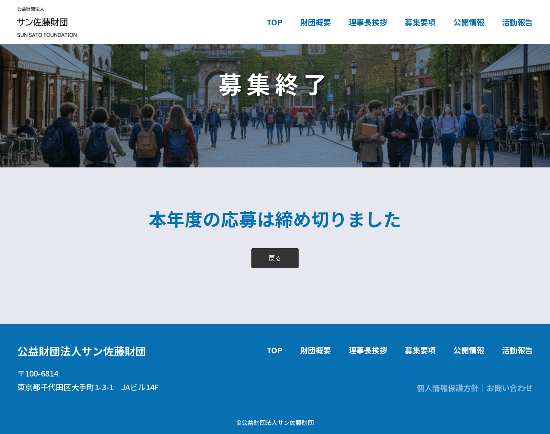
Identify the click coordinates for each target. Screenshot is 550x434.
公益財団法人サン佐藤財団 (81, 350)
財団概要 (315, 21)
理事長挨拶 (367, 21)
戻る (275, 257)
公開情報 (468, 21)
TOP (274, 21)
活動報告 (517, 21)
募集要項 (420, 21)
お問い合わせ (509, 387)
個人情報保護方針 (448, 387)
